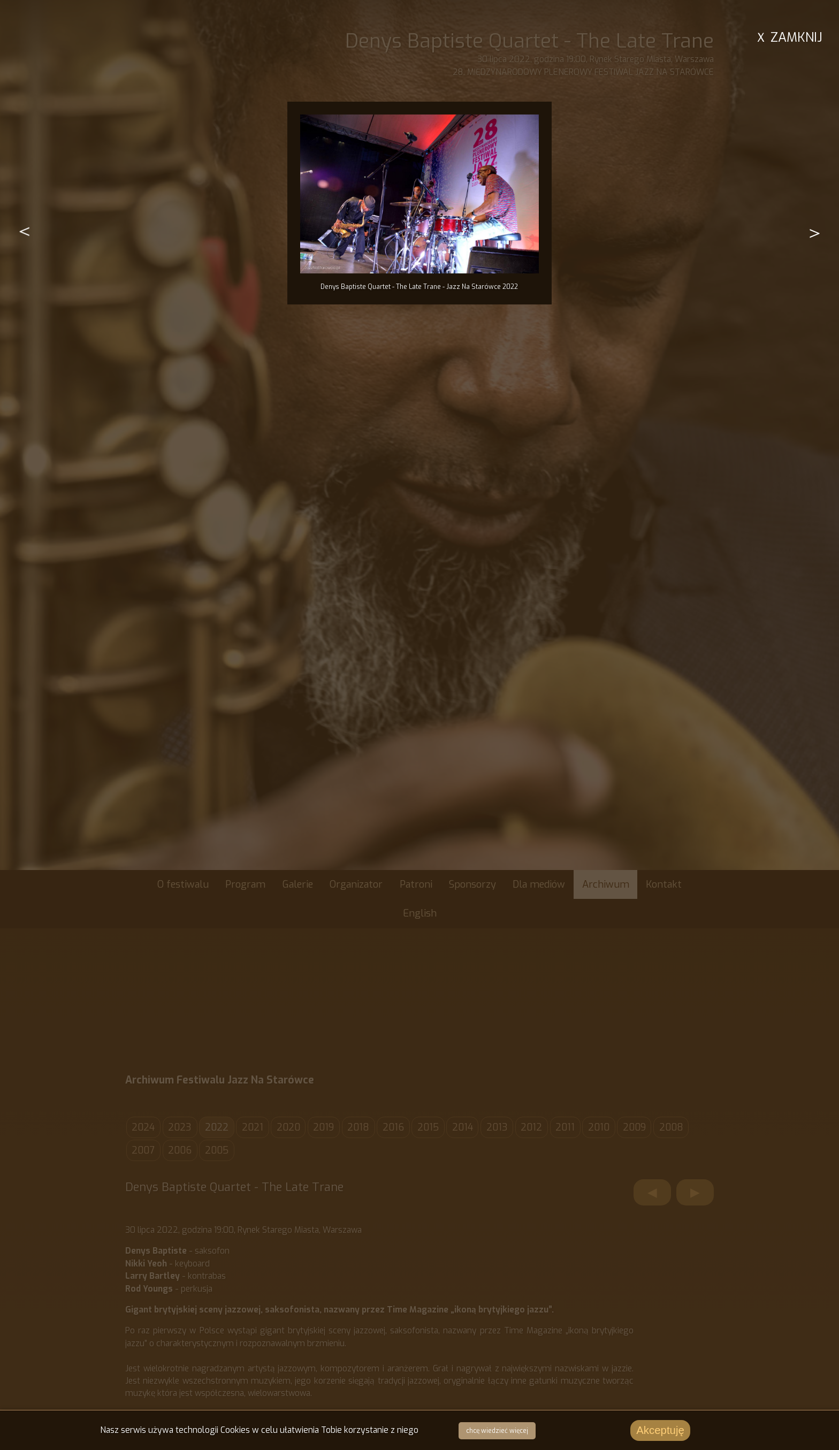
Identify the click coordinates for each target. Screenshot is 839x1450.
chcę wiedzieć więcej (497, 1432)
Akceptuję (660, 1431)
